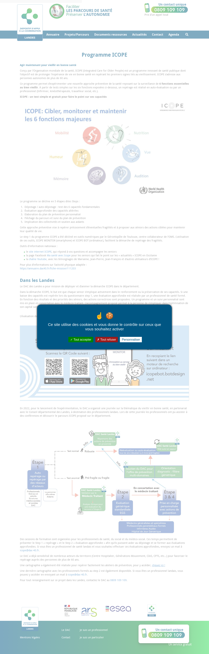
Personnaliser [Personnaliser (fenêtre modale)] (131, 339)
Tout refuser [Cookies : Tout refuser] (106, 339)
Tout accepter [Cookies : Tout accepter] (80, 339)
